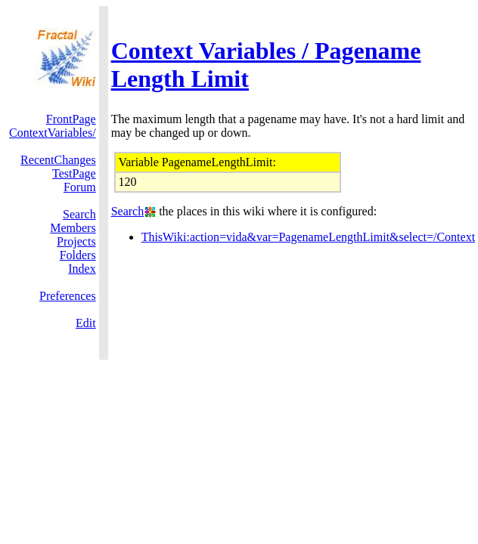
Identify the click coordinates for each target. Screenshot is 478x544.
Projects (76, 241)
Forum (80, 187)
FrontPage (71, 119)
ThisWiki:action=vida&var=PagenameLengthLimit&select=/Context (308, 236)
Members (72, 227)
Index (81, 268)
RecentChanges (58, 159)
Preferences (67, 295)
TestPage (74, 173)
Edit (86, 323)
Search (79, 214)
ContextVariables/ (52, 132)
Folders (78, 255)
